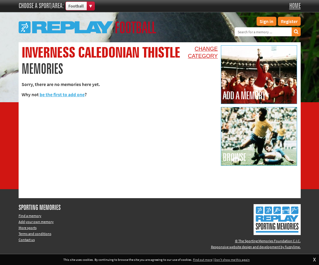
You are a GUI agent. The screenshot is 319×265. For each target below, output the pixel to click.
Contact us (27, 239)
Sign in (266, 21)
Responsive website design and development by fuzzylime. (256, 247)
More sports (28, 227)
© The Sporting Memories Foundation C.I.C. (268, 241)
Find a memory (30, 215)
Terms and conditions (35, 233)
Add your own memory (36, 221)
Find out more (202, 260)
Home (295, 6)
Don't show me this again (232, 260)
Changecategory (203, 52)
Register (289, 21)
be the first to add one (62, 94)
